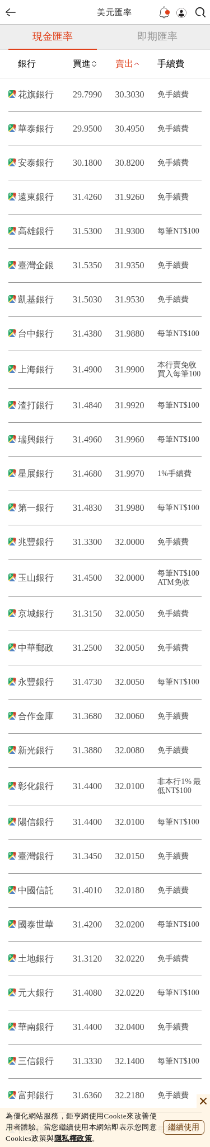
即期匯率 (157, 36)
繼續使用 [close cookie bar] (183, 1127)
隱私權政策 (73, 1138)
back (11, 12)
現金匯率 (52, 36)
